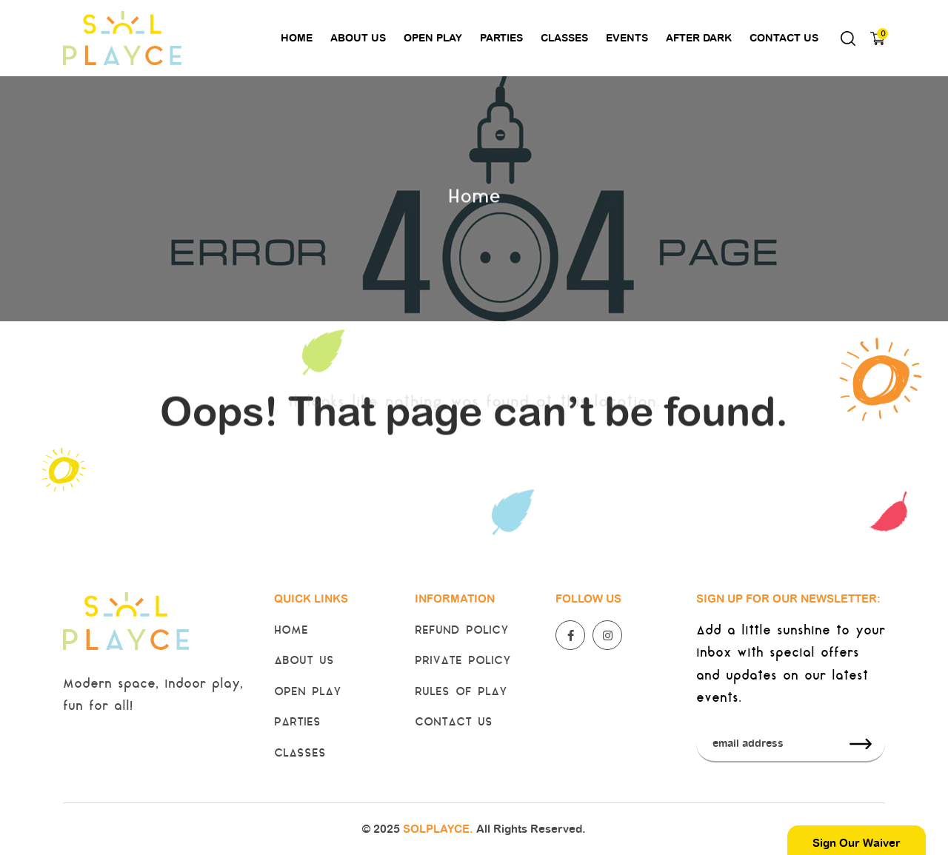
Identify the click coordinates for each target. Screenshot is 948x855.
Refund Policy (462, 631)
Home (297, 38)
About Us (358, 38)
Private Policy (463, 661)
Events (627, 38)
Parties (501, 38)
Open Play (433, 38)
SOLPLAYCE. (438, 828)
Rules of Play (461, 692)
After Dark (699, 38)
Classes (564, 38)
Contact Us (784, 38)
